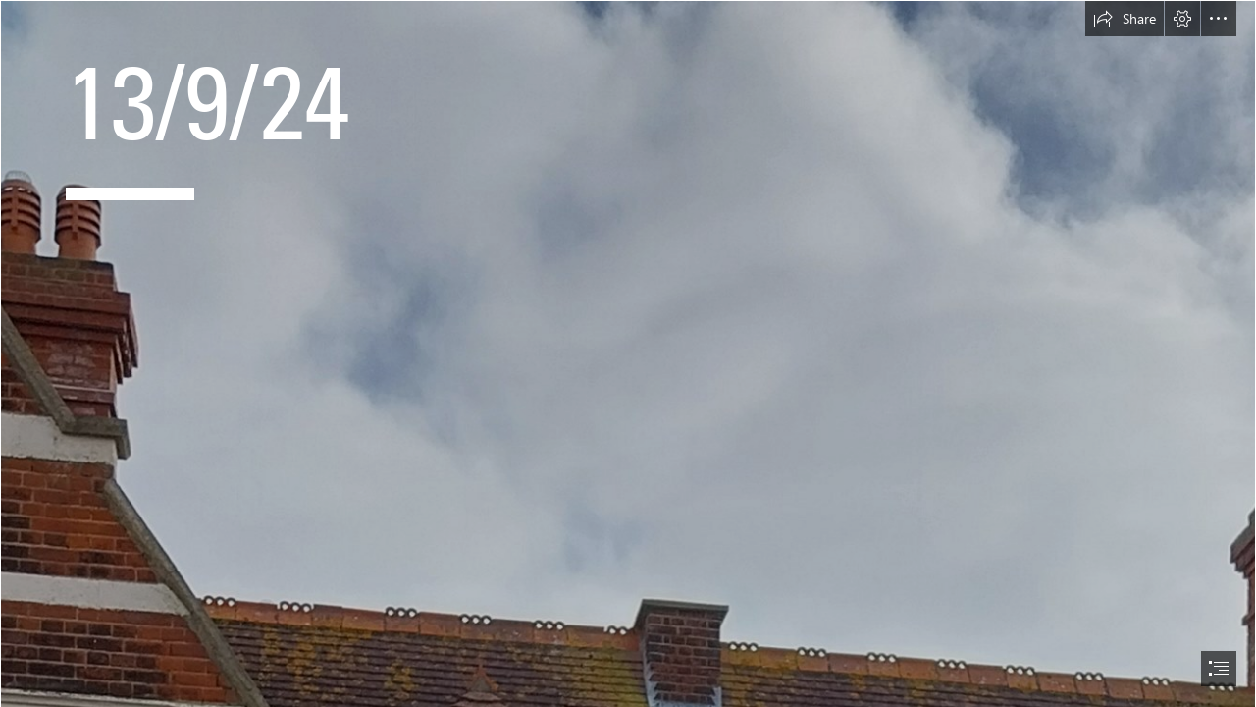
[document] (628, 353)
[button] (1124, 18)
